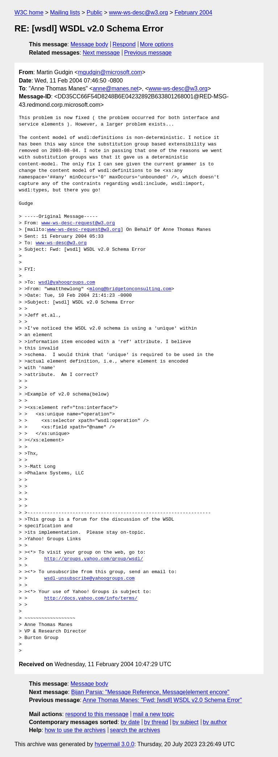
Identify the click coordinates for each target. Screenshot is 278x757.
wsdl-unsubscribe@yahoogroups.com (89, 578)
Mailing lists (65, 12)
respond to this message (96, 714)
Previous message (148, 53)
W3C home (28, 12)
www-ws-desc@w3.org (138, 12)
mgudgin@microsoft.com (110, 72)
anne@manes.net (116, 88)
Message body (89, 44)
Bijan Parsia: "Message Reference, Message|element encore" (150, 692)
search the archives (135, 730)
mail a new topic (153, 714)
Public (94, 12)
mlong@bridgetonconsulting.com (130, 289)
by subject (185, 722)
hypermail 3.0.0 (114, 744)
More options (157, 44)
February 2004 (193, 12)
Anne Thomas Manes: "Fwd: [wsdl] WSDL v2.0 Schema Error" (162, 700)
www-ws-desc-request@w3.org (78, 223)
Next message (101, 53)
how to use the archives (75, 730)
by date (130, 722)
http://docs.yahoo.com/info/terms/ (90, 598)
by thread (156, 722)
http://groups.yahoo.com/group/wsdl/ (93, 559)
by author (215, 722)
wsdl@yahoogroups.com (67, 282)
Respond (124, 44)
